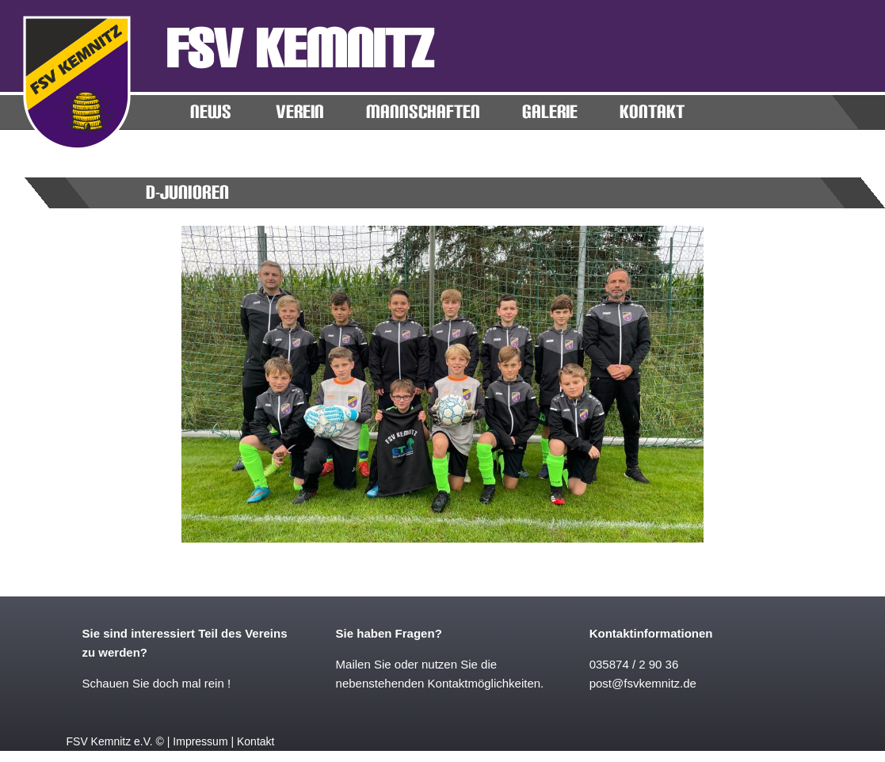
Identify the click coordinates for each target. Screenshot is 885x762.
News (210, 112)
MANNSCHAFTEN (423, 112)
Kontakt (255, 741)
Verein (300, 112)
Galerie (550, 112)
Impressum (200, 741)
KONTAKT (652, 112)
